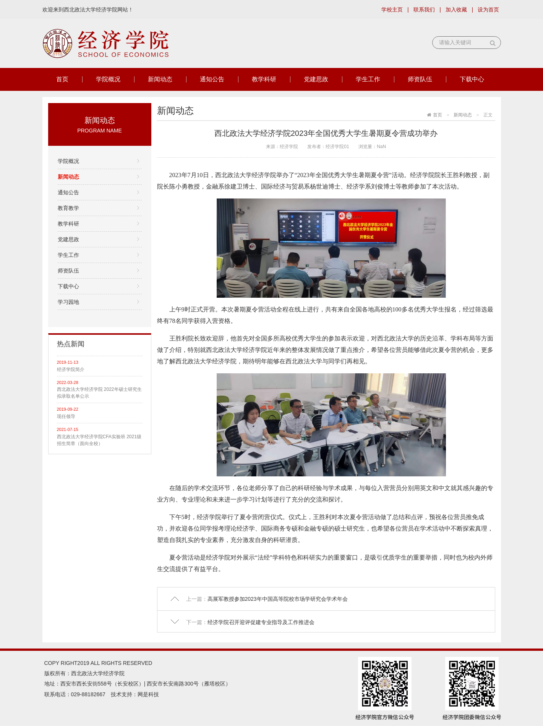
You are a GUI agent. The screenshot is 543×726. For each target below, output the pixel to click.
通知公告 (212, 79)
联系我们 (424, 9)
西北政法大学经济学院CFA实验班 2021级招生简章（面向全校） (99, 440)
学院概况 (108, 79)
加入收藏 (456, 9)
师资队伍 (420, 79)
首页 (62, 79)
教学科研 (264, 79)
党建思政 (316, 79)
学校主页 (392, 9)
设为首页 (488, 9)
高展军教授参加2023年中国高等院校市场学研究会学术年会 (277, 599)
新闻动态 (160, 79)
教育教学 (68, 208)
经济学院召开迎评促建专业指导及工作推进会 (260, 622)
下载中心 (472, 79)
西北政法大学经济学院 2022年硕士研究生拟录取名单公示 (99, 393)
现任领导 (66, 416)
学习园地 (68, 302)
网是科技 (148, 694)
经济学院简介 (70, 369)
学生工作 (368, 79)
